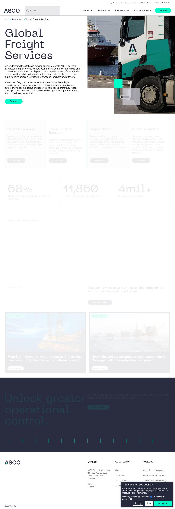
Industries (121, 10)
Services (103, 10)
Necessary (129, 496)
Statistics (145, 496)
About (86, 10)
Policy (138, 503)
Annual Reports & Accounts (154, 470)
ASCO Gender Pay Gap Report (155, 475)
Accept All (163, 503)
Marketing (158, 496)
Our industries (121, 480)
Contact (163, 10)
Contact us (92, 483)
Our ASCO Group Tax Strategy (155, 480)
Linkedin (91, 486)
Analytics (125, 499)
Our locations (141, 10)
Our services (120, 475)
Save (148, 503)
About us (118, 470)
